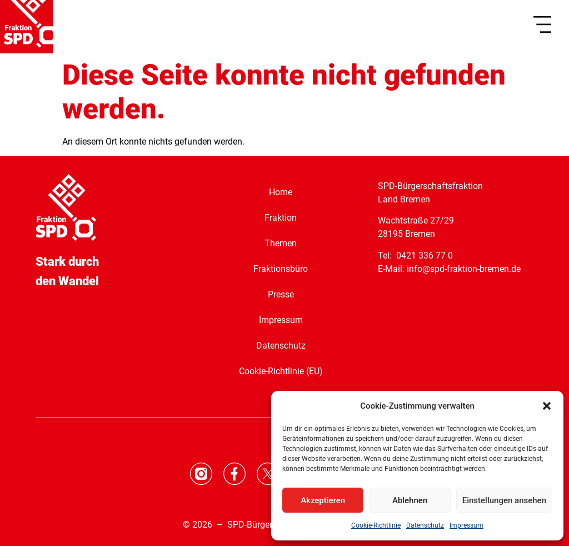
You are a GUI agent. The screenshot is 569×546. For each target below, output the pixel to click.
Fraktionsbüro (280, 269)
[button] (546, 405)
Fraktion (280, 217)
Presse (281, 294)
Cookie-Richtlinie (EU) (281, 371)
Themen (280, 243)
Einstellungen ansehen (504, 500)
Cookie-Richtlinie (376, 525)
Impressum (466, 525)
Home (280, 192)
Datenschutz (425, 525)
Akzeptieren (323, 500)
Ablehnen (409, 500)
